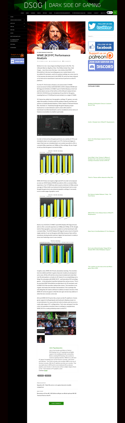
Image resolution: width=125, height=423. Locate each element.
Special (12, 26)
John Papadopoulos (55, 61)
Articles (12, 23)
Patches (45, 13)
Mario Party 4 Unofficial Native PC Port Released (101, 231)
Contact (96, 13)
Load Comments (56, 403)
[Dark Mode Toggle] (110, 12)
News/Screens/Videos (15, 20)
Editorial (12, 44)
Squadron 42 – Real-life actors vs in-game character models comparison (57, 385)
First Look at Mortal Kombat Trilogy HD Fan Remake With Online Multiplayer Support (99, 248)
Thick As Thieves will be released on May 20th (100, 177)
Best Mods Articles (15, 36)
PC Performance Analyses (78, 13)
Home (22, 13)
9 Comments (67, 61)
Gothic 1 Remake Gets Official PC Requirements (101, 122)
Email (45, 370)
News (27, 13)
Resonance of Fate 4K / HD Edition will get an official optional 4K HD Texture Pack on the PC (57, 393)
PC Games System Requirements (62, 13)
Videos (39, 13)
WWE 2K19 (48, 375)
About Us (103, 13)
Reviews (90, 13)
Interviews (13, 47)
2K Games (40, 375)
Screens (33, 13)
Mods (50, 13)
